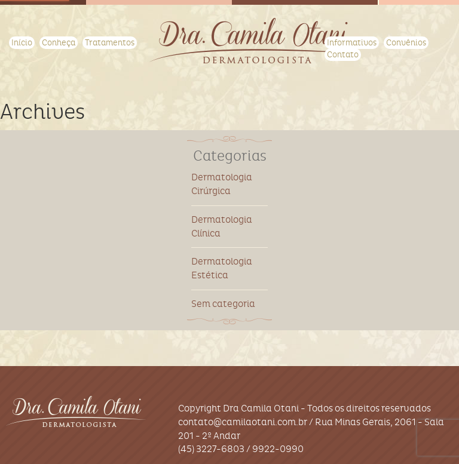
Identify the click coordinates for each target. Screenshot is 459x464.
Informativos (352, 43)
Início (21, 43)
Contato (343, 55)
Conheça (58, 43)
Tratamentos (109, 43)
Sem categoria (223, 303)
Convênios (406, 43)
